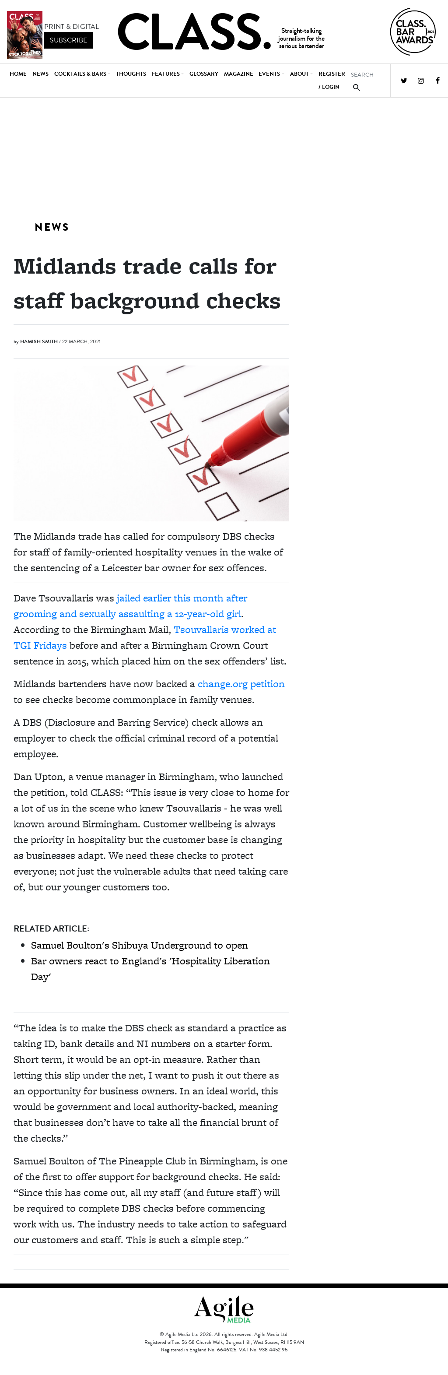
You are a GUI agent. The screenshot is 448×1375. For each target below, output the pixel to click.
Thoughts (131, 74)
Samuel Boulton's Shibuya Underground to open (139, 945)
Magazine (238, 74)
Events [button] (269, 74)
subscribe (68, 40)
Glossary (203, 74)
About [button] (299, 74)
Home (18, 74)
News (40, 74)
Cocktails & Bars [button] (80, 74)
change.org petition (241, 683)
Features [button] (166, 74)
